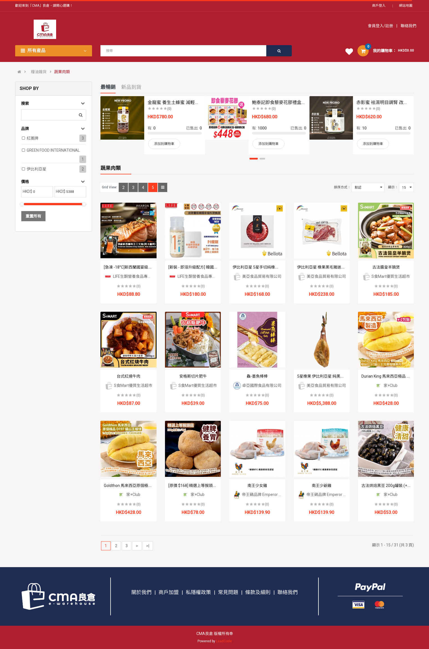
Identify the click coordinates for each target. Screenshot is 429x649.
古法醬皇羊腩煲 (386, 267)
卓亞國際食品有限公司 (257, 385)
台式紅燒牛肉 (128, 376)
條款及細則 (257, 592)
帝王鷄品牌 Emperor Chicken (263, 494)
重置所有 (33, 216)
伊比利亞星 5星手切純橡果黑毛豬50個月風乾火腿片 (278, 267)
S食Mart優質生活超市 (386, 276)
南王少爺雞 (321, 485)
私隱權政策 (198, 592)
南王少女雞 (257, 485)
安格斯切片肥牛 (193, 376)
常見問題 (228, 592)
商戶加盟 (169, 592)
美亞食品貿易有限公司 (257, 276)
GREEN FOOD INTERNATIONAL (53, 150)
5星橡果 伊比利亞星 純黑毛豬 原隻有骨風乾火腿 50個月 (345, 376)
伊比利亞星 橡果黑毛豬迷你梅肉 (325, 267)
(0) (138, 286)
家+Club (386, 385)
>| (147, 546)
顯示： (393, 187)
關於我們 (141, 592)
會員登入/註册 (381, 26)
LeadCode (224, 641)
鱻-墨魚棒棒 (257, 376)
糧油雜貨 (39, 72)
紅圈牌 (32, 138)
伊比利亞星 (36, 169)
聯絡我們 (408, 26)
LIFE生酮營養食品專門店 (129, 276)
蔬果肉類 (62, 72)
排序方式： (342, 187)
